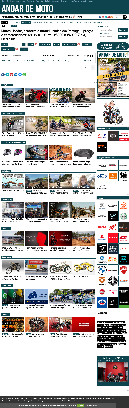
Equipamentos (41, 16)
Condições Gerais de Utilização (34, 401)
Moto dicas (7, 286)
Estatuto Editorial (109, 398)
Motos (32, 16)
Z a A (31, 44)
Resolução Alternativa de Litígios (56, 401)
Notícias (11, 16)
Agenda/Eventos (117, 322)
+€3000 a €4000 (69, 44)
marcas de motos (37, 22)
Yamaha (6, 60)
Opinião (27, 16)
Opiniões (6, 171)
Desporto (6, 228)
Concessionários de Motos (108, 330)
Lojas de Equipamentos (113, 336)
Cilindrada (86, 44)
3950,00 (88, 60)
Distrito (24, 49)
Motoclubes (67, 16)
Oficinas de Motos (112, 333)
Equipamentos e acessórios (13, 142)
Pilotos (101, 346)
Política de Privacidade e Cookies (12, 401)
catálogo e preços (14, 22)
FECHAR (80, 405)
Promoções (51, 16)
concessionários (49, 22)
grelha (8, 26)
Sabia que (6, 257)
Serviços (59, 16)
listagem (14, 26)
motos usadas (26, 22)
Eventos (5, 16)
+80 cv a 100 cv (7, 49)
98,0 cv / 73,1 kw (50, 60)
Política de (91, 405)
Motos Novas (103, 325)
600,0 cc (68, 60)
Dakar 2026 (19, 16)
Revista (79, 16)
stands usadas (60, 22)
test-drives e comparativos (82, 22)
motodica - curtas (98, 22)
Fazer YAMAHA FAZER (24, 60)
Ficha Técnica (97, 398)
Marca (56, 44)
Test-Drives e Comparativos (13, 113)
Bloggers (121, 344)
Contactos (88, 398)
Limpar (4, 44)
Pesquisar (122, 30)
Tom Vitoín (33, 398)
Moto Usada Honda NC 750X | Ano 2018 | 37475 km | (113, 369)
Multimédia (7, 199)
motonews (70, 22)
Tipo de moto (45, 44)
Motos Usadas (103, 322)
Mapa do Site (72, 401)
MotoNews (7, 85)
